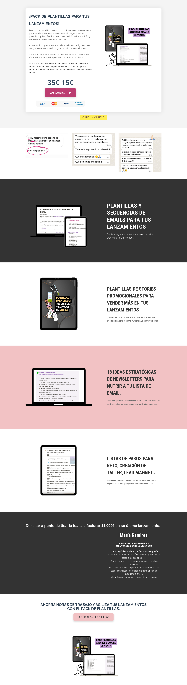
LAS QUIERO (60, 92)
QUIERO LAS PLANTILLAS (93, 617)
